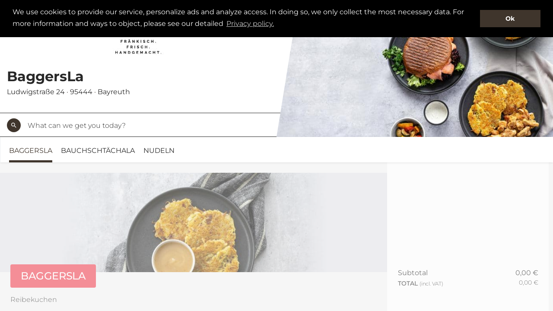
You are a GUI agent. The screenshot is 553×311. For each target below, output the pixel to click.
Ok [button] (510, 18)
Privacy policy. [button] (250, 23)
